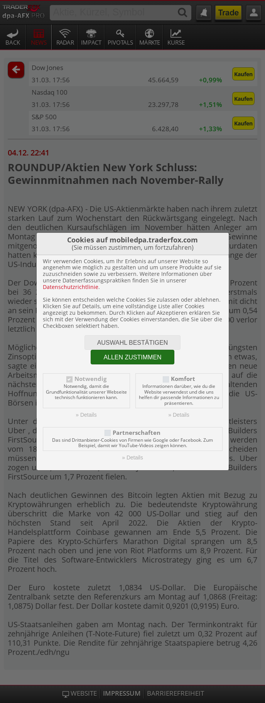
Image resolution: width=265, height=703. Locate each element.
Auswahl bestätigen (132, 342)
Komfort (183, 379)
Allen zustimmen (132, 357)
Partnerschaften (136, 433)
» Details (86, 415)
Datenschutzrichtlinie (70, 287)
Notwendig (90, 379)
